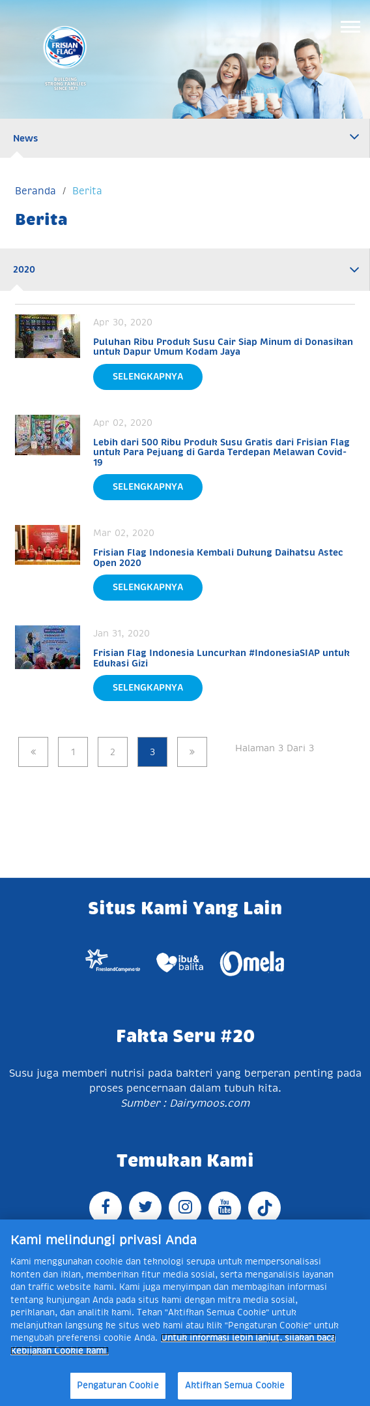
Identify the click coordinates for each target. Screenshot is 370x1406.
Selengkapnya (148, 376)
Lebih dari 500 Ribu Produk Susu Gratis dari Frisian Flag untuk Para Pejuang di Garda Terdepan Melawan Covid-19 (221, 452)
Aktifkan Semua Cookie (235, 1385)
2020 (24, 269)
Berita (87, 191)
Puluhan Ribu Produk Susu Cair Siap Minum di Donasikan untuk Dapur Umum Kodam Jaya (223, 346)
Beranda (35, 191)
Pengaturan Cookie (118, 1385)
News (25, 138)
